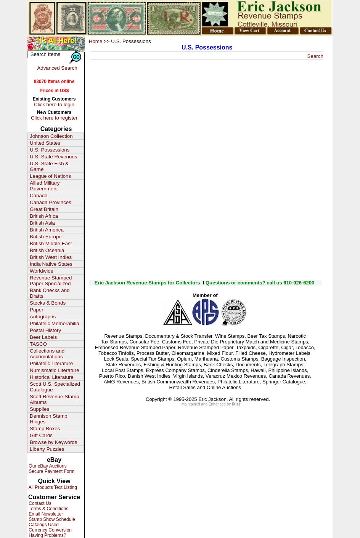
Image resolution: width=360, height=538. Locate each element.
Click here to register (54, 118)
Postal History (45, 330)
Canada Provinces (50, 202)
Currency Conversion (49, 530)
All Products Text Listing (52, 487)
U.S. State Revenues (53, 157)
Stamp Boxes (45, 428)
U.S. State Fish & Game (49, 166)
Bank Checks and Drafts (49, 293)
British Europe (46, 236)
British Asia (42, 223)
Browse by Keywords (53, 442)
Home (96, 41)
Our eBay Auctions (47, 466)
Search (315, 56)
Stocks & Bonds (48, 303)
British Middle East (51, 243)
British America (47, 230)
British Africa (44, 216)
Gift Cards (41, 435)
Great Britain (44, 209)
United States (45, 143)
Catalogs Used (43, 524)
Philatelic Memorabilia (54, 323)
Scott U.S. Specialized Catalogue (55, 387)
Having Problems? (46, 535)
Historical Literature (52, 377)
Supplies (39, 409)
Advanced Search (57, 68)
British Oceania (47, 250)
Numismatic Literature (54, 370)
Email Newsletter (45, 514)
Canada (39, 195)
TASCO (38, 344)
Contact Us (39, 503)
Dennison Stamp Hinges (49, 419)
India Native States (51, 264)
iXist (236, 404)
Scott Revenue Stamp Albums (54, 399)
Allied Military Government (45, 186)
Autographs (43, 316)
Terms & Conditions (47, 508)
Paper (36, 310)
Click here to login (54, 104)
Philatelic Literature (51, 363)
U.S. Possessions (49, 150)
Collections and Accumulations (47, 353)
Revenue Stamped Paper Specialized (51, 280)
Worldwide (41, 271)
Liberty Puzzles (47, 449)
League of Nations (50, 176)
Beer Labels (43, 337)
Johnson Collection (51, 136)
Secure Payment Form (50, 471)
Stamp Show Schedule (51, 519)
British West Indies (51, 257)
